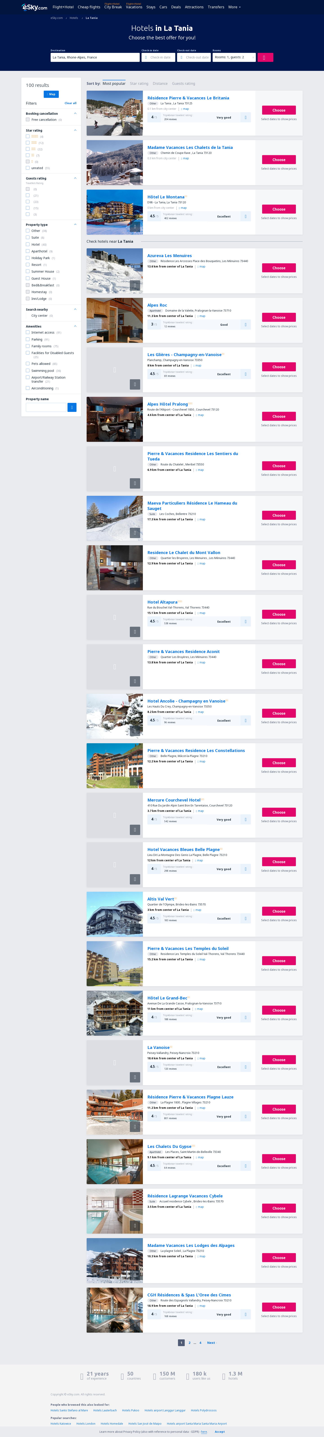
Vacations (134, 6)
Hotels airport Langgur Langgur (165, 1410)
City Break (113, 6)
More (232, 6)
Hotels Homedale (112, 1424)
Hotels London (85, 1424)
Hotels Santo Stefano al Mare (69, 1410)
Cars (163, 6)
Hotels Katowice (61, 1424)
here (204, 1432)
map (185, 109)
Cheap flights (89, 6)
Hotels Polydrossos (204, 1410)
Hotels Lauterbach (105, 1410)
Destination (58, 50)
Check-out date (186, 50)
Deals (176, 6)
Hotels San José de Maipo (145, 1424)
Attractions (194, 6)
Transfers (216, 6)
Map (51, 94)
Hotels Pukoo (130, 1410)
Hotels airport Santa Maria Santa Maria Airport (197, 1424)
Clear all (70, 103)
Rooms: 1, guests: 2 (229, 57)
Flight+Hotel (63, 6)
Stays (150, 6)
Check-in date (150, 50)
